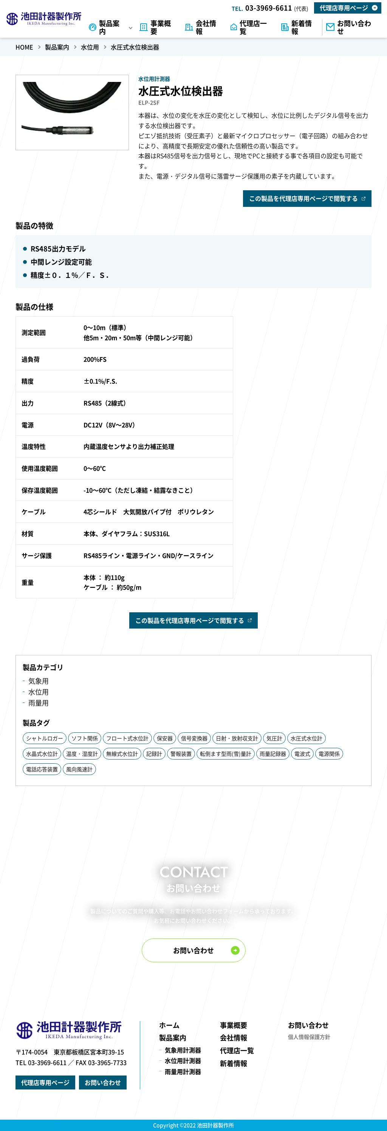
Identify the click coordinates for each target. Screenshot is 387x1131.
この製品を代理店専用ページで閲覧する (303, 198)
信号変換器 (194, 738)
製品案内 (109, 27)
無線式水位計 (122, 753)
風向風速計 (79, 769)
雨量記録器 (273, 753)
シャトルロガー (44, 738)
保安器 (165, 738)
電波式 (302, 753)
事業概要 (160, 27)
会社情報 (206, 27)
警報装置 (181, 753)
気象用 (38, 681)
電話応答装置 (42, 769)
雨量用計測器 (183, 1071)
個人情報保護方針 (309, 1037)
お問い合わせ (354, 27)
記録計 (154, 753)
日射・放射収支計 (237, 738)
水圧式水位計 (306, 738)
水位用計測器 (183, 1060)
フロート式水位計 (127, 738)
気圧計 (274, 738)
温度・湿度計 (82, 753)
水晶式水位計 (42, 753)
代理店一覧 (253, 27)
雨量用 (38, 703)
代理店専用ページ (344, 7)
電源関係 (329, 753)
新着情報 (301, 27)
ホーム (169, 1025)
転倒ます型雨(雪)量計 (225, 753)
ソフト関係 (84, 738)
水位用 (38, 692)
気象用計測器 (183, 1049)
